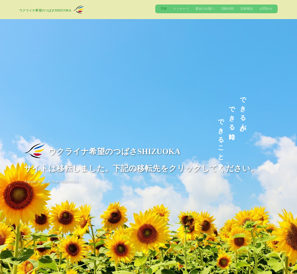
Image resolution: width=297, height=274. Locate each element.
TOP (164, 8)
